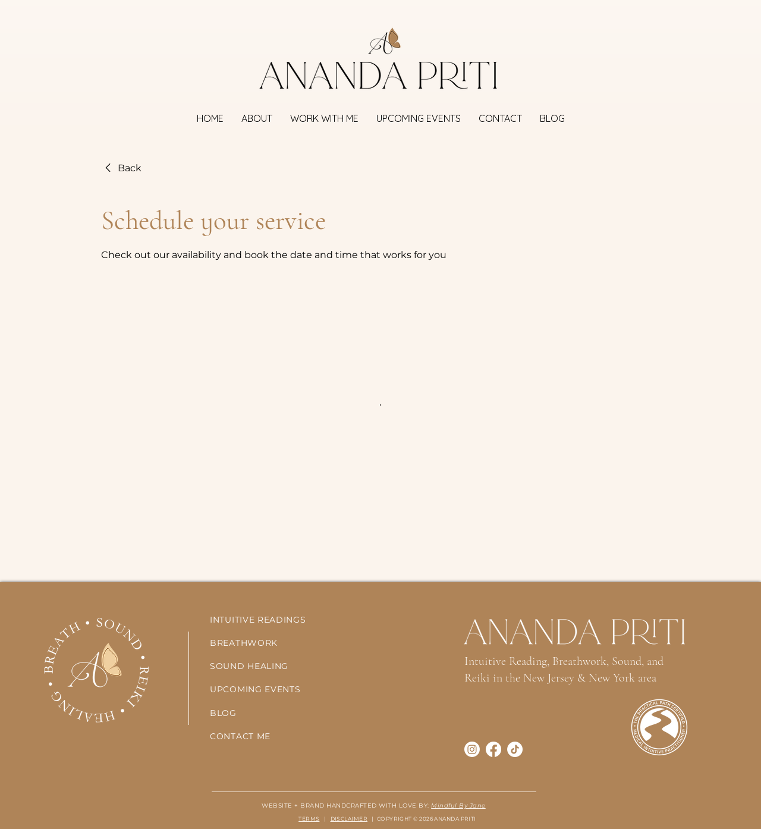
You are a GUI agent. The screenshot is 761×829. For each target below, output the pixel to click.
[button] (324, 118)
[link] (121, 168)
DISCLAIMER (349, 818)
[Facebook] (493, 749)
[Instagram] (472, 749)
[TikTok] (515, 749)
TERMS (308, 818)
